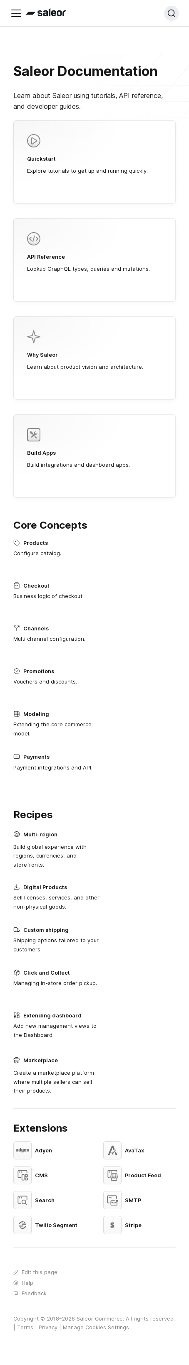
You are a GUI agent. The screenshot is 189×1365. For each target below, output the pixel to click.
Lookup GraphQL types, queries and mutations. (94, 252)
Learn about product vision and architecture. (94, 350)
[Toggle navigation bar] (16, 13)
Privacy (48, 1327)
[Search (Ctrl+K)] (171, 13)
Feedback (30, 1293)
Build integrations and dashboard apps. (94, 448)
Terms (25, 1327)
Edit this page (35, 1272)
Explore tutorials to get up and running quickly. (94, 154)
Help (23, 1282)
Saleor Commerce (100, 1319)
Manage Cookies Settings (96, 1327)
